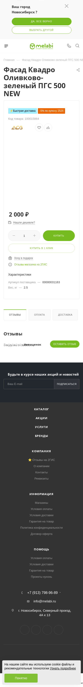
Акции (42, 418)
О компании (42, 466)
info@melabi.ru (44, 601)
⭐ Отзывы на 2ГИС (41, 460)
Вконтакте (24, 630)
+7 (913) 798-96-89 (42, 593)
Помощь (41, 549)
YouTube (47, 630)
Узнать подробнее (63, 668)
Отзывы (15, 314)
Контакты (41, 472)
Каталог (41, 409)
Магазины (41, 502)
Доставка (65, 314)
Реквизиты (42, 478)
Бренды (41, 436)
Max (58, 630)
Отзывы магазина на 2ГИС (30, 264)
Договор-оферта (41, 534)
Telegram (36, 630)
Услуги (41, 427)
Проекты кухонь (41, 576)
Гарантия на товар (41, 521)
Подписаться (67, 384)
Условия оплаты (41, 509)
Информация (41, 494)
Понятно (21, 678)
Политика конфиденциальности (41, 527)
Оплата (39, 314)
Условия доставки (42, 515)
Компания (41, 451)
